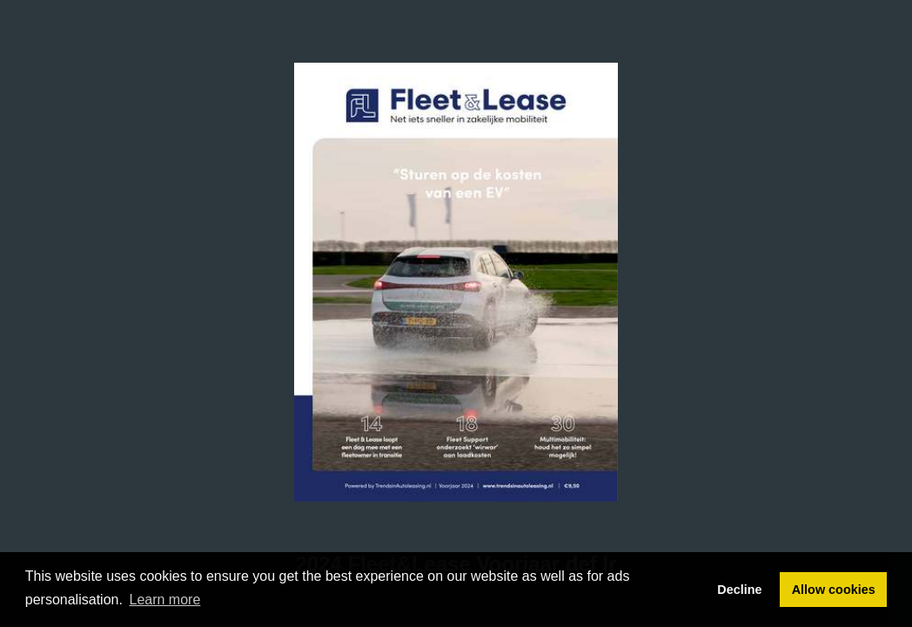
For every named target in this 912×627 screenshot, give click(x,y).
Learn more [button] (165, 599)
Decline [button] (739, 590)
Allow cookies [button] (833, 590)
